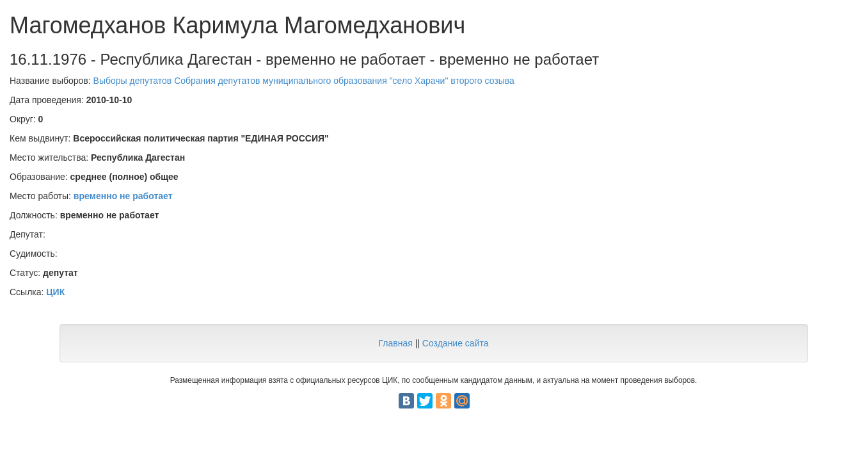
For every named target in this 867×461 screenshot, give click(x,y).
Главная (395, 343)
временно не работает (123, 196)
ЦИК (55, 292)
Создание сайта (455, 343)
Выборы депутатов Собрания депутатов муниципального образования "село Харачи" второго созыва (303, 81)
